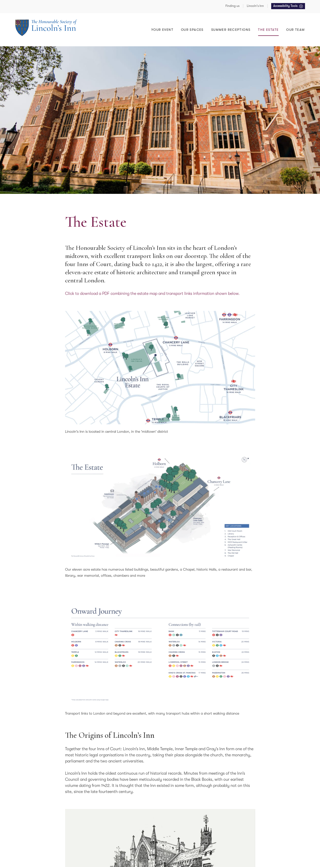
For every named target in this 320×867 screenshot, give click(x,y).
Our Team (295, 30)
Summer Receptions (261, 23)
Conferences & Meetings (115, 14)
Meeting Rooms (183, 14)
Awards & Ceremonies (188, 14)
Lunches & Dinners (110, 31)
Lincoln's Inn (255, 6)
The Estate (268, 30)
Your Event (162, 30)
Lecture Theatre (108, 31)
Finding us (232, 6)
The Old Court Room (187, 23)
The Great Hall (107, 14)
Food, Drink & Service (262, 14)
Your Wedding (182, 23)
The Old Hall (105, 23)
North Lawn (255, 23)
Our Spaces (192, 30)
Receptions (104, 23)
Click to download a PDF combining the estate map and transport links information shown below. (152, 293)
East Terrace (255, 14)
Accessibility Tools (285, 6)
